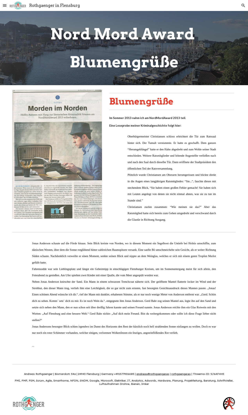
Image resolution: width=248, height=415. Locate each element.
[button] (4, 5)
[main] (124, 48)
